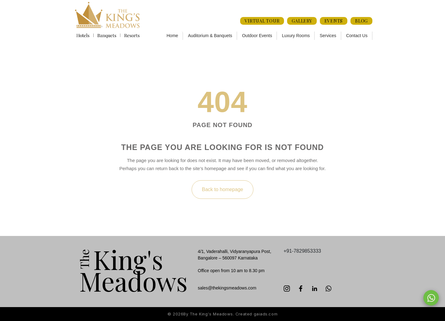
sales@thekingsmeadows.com (227, 287)
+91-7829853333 (302, 251)
